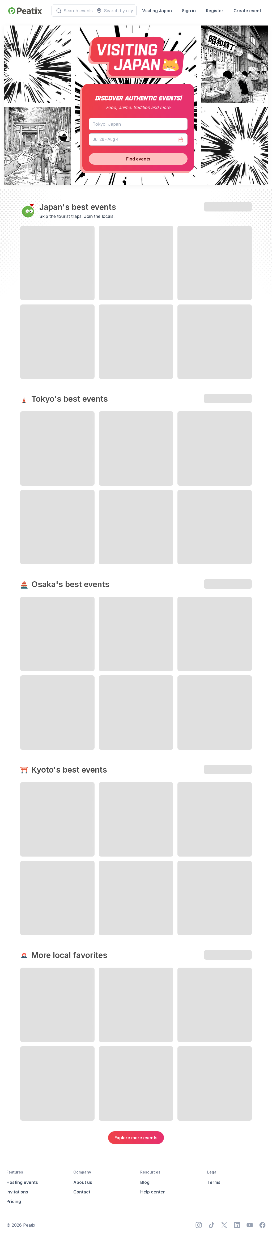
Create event (246, 10)
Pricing (13, 1201)
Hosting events (22, 1182)
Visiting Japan (156, 10)
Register (213, 10)
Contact (81, 1192)
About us (82, 1182)
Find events (138, 159)
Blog (145, 1182)
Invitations (17, 1192)
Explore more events (136, 1137)
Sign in (188, 10)
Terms (213, 1182)
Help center (152, 1192)
